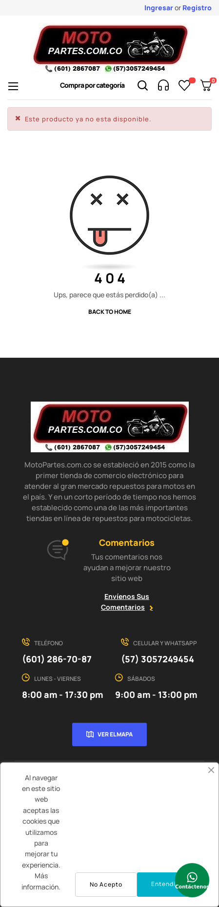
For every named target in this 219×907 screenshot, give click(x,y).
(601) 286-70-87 (57, 659)
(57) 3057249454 (157, 659)
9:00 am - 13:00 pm (156, 694)
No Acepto (106, 884)
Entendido (167, 884)
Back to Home (109, 312)
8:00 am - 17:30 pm (62, 694)
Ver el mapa (115, 734)
